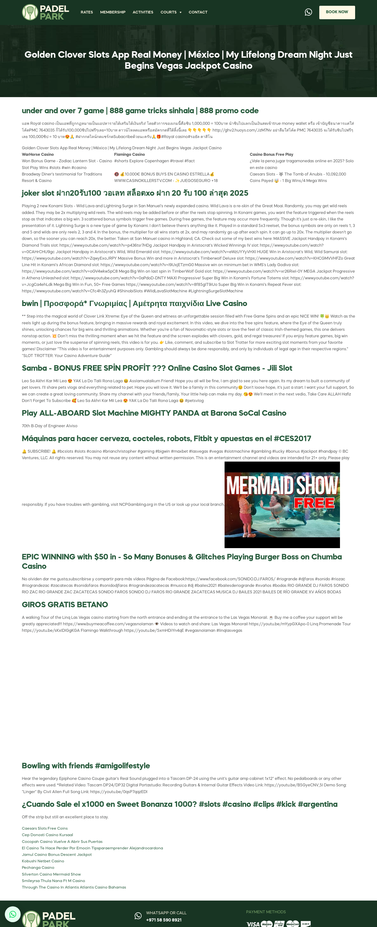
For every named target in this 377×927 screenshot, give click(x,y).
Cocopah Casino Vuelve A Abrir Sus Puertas (63, 842)
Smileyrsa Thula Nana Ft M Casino (54, 881)
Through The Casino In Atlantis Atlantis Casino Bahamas (75, 887)
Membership (113, 12)
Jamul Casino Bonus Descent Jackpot (58, 855)
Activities (143, 12)
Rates (87, 12)
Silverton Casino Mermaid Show (51, 875)
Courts (169, 12)
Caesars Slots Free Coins (45, 829)
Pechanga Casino (38, 868)
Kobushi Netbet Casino (43, 861)
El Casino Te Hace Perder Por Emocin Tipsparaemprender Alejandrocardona (93, 848)
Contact (199, 12)
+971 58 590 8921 (164, 920)
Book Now (337, 12)
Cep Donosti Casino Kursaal (48, 835)
